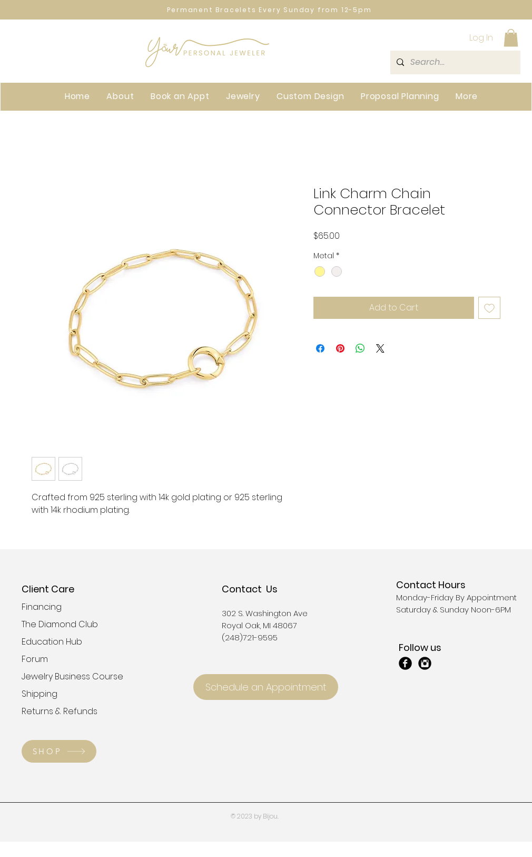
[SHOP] (59, 751)
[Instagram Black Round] (424, 663)
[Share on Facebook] (320, 348)
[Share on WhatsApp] (360, 348)
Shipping (39, 694)
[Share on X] (380, 348)
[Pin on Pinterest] (340, 348)
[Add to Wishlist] (489, 308)
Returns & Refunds (59, 711)
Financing (42, 607)
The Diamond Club (59, 624)
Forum (35, 659)
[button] (511, 37)
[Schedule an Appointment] (265, 687)
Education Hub (52, 642)
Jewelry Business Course (59, 676)
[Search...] (454, 62)
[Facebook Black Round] (405, 663)
